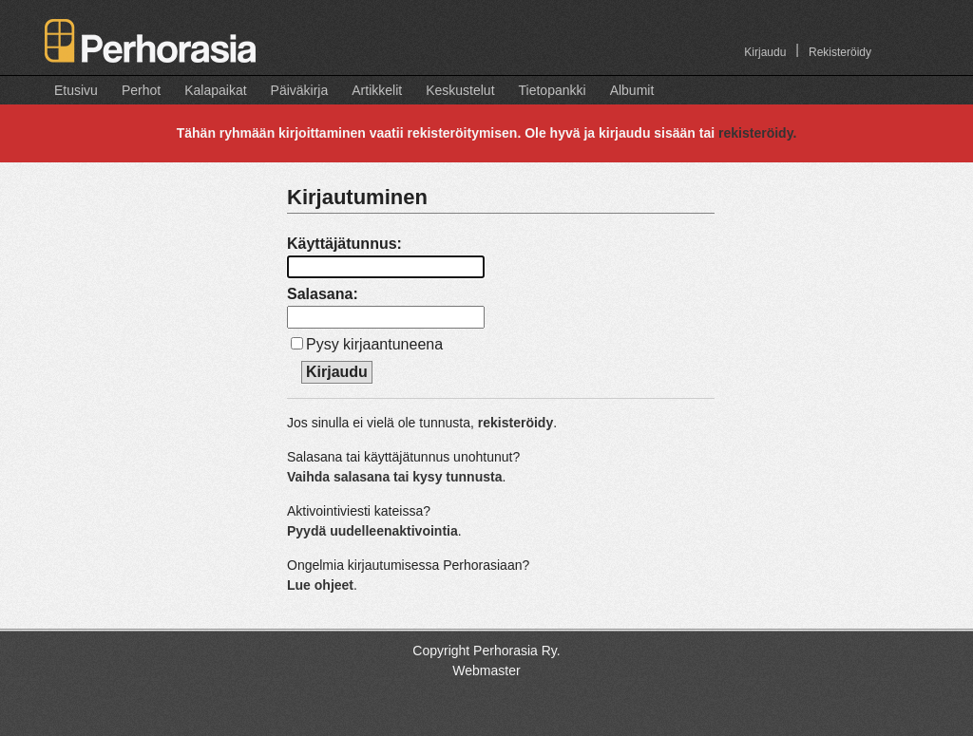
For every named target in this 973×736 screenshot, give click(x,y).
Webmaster (486, 670)
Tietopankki (552, 90)
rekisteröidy (515, 422)
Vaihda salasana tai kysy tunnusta (394, 476)
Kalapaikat (215, 90)
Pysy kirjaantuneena (374, 344)
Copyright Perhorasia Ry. (486, 650)
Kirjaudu (765, 52)
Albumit (632, 90)
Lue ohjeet (320, 585)
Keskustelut (460, 90)
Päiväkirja (300, 90)
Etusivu (76, 90)
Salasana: (322, 294)
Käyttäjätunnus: (344, 244)
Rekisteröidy (840, 52)
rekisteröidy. (757, 133)
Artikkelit (377, 90)
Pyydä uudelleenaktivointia (372, 530)
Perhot (141, 90)
